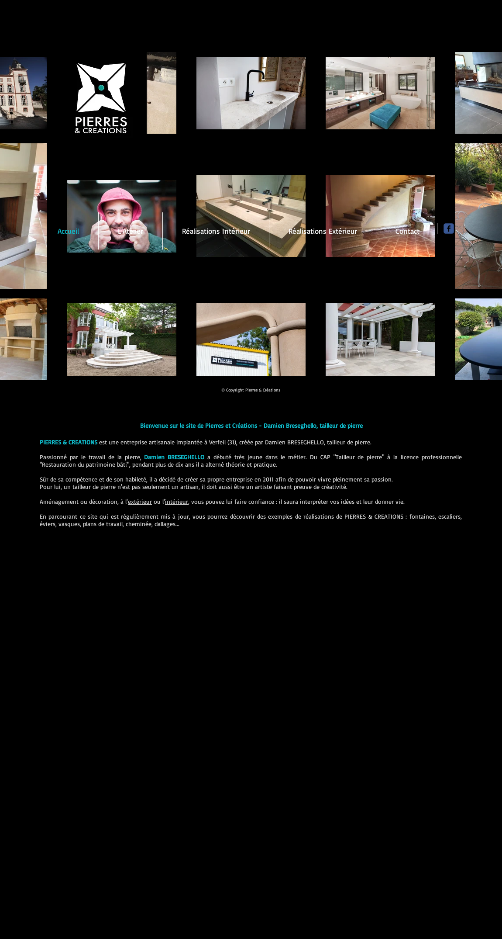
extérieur (140, 501)
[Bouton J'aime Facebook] (405, 392)
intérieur (176, 501)
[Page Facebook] (449, 228)
